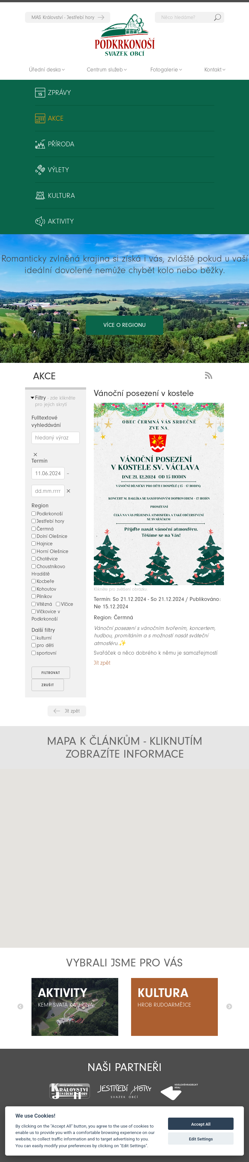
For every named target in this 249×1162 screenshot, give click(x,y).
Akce (56, 118)
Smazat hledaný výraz (35, 454)
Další (229, 1007)
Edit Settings (201, 1139)
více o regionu (124, 325)
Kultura (61, 195)
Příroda (61, 144)
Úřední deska (45, 69)
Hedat (217, 17)
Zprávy (59, 92)
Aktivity (61, 221)
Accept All (200, 1124)
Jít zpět (72, 711)
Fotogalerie (164, 69)
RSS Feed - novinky (210, 374)
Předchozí (20, 1007)
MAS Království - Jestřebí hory (62, 17)
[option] (75, 1007)
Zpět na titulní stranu (124, 35)
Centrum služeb (105, 69)
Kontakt (212, 69)
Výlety (58, 170)
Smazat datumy (68, 490)
